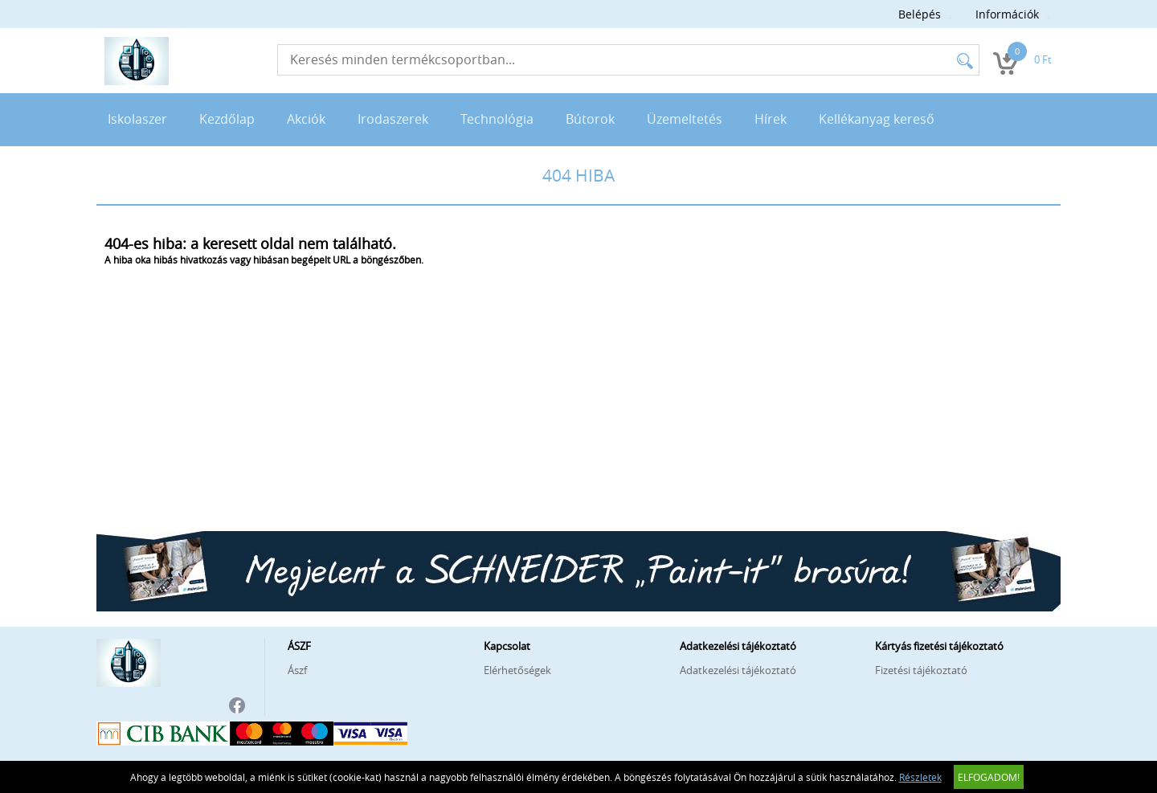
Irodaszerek (393, 119)
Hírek (770, 119)
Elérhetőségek (517, 670)
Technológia (497, 119)
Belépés (919, 14)
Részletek (920, 777)
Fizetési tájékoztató (921, 670)
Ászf (297, 670)
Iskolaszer (137, 119)
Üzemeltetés (684, 119)
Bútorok (590, 119)
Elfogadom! (989, 777)
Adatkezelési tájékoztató (738, 670)
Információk (1007, 14)
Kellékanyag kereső (876, 119)
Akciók (306, 119)
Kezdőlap (227, 119)
